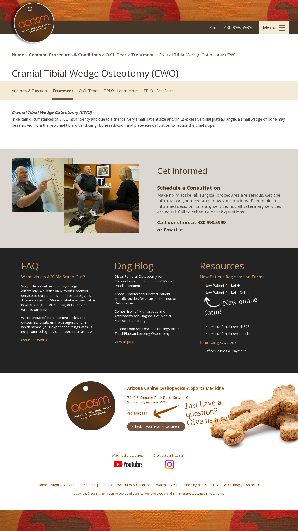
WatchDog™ (165, 485)
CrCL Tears (88, 90)
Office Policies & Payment (225, 350)
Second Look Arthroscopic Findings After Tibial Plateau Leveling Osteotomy (147, 331)
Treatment (142, 54)
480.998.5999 (137, 413)
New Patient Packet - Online (227, 292)
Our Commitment (82, 485)
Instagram (169, 464)
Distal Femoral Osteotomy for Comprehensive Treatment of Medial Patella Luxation (144, 281)
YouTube (128, 464)
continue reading (34, 339)
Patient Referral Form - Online (228, 333)
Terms (220, 494)
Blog (236, 485)
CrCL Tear (115, 54)
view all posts (125, 341)
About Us (58, 485)
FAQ (225, 485)
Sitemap (200, 494)
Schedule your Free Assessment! (156, 426)
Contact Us (252, 485)
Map (212, 27)
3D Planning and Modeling (198, 485)
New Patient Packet (225, 285)
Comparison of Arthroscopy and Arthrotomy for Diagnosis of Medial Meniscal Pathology (143, 316)
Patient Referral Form (226, 326)
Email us (174, 230)
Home (18, 54)
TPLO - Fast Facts (158, 90)
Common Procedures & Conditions (65, 54)
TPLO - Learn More (121, 90)
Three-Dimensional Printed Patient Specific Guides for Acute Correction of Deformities (145, 298)
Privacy (210, 494)
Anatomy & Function (29, 90)
